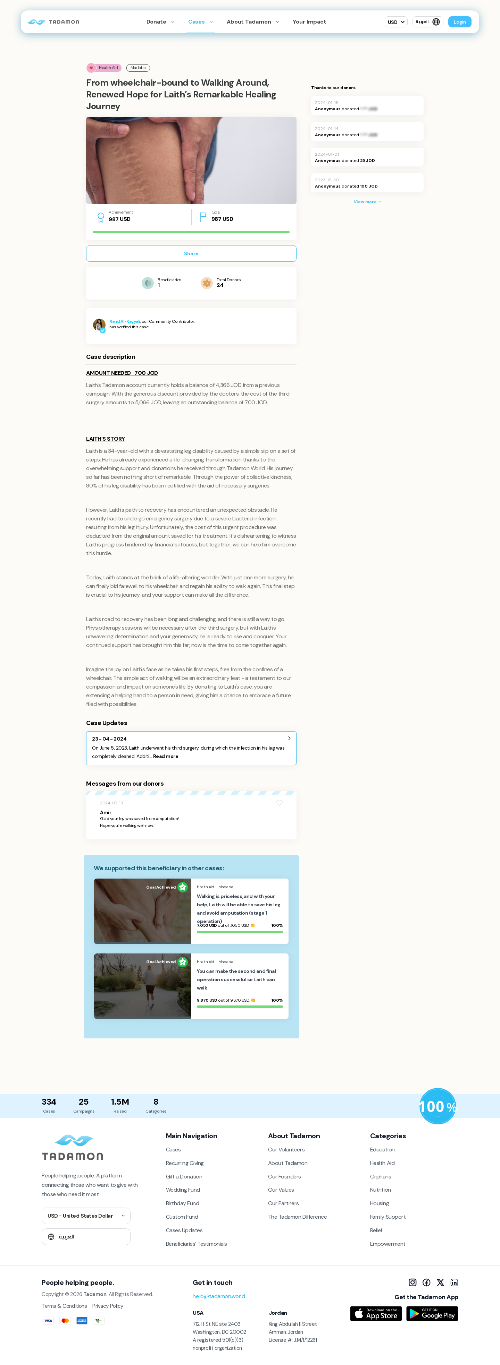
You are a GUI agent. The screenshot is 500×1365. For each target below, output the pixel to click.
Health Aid (382, 1163)
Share (191, 253)
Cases (197, 21)
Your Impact (309, 21)
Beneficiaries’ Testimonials (196, 1243)
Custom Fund (182, 1216)
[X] (440, 1282)
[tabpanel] (191, 160)
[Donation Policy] (437, 1106)
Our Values (281, 1189)
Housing (379, 1203)
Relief (376, 1230)
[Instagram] (412, 1282)
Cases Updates (184, 1230)
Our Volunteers (286, 1149)
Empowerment (388, 1243)
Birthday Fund (182, 1203)
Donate (157, 21)
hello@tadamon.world (219, 1296)
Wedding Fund (183, 1189)
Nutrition (380, 1189)
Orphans (380, 1176)
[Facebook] (426, 1282)
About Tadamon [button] (249, 21)
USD (393, 22)
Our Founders (284, 1176)
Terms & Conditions (64, 1306)
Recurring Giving (185, 1163)
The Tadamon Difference (297, 1216)
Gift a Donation (184, 1176)
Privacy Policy (107, 1306)
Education (382, 1149)
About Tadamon (288, 1163)
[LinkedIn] (454, 1282)
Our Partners (283, 1203)
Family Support (388, 1216)
